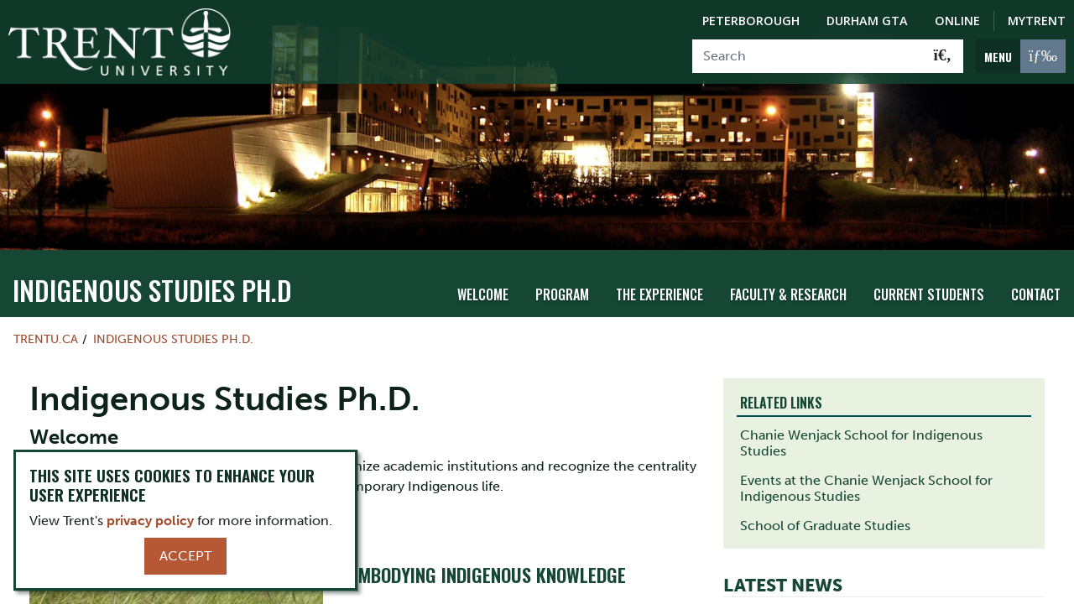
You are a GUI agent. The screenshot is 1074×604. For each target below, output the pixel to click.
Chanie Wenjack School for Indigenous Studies (861, 434)
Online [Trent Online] (957, 21)
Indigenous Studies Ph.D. (173, 329)
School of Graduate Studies (825, 517)
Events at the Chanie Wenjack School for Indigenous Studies (866, 480)
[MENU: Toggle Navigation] (1021, 56)
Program (562, 286)
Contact (1036, 286)
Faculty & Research (788, 286)
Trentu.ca (45, 329)
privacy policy (150, 520)
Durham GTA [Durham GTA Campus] (867, 21)
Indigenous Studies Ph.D (152, 280)
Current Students (928, 286)
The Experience (659, 286)
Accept (185, 556)
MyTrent (1037, 21)
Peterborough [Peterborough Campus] (751, 21)
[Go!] (942, 56)
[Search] (807, 56)
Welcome (482, 286)
